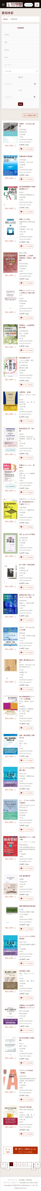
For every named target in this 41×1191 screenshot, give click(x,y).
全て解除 (7, 1150)
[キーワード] (20, 65)
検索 (20, 104)
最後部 (33, 1166)
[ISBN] (20, 57)
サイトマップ (12, 1180)
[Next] (38, 1165)
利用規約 (29, 1180)
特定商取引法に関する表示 (29, 1183)
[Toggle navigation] (37, 4)
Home (5, 19)
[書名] (20, 42)
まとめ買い (10, 146)
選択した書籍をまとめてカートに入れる (25, 1150)
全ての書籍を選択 (30, 115)
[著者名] (20, 50)
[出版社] (20, 34)
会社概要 (22, 1180)
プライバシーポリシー (10, 1183)
